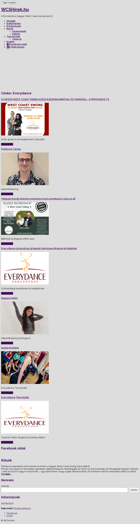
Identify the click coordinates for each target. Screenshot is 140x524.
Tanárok (17, 39)
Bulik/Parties (14, 23)
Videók (16, 34)
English (10, 41)
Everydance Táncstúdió (15, 397)
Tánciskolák (13, 36)
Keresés (5, 486)
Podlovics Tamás (11, 149)
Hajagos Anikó (9, 298)
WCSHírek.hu (15, 9)
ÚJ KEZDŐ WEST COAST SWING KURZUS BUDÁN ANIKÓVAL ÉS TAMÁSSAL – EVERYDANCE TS (55, 99)
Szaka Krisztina (10, 347)
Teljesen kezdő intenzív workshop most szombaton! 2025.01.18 (38, 198)
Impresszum (7, 503)
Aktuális (11, 21)
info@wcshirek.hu (22, 508)
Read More (7, 144)
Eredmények (14, 26)
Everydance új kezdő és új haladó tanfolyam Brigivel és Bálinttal (39, 248)
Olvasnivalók (19, 31)
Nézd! (10, 28)
